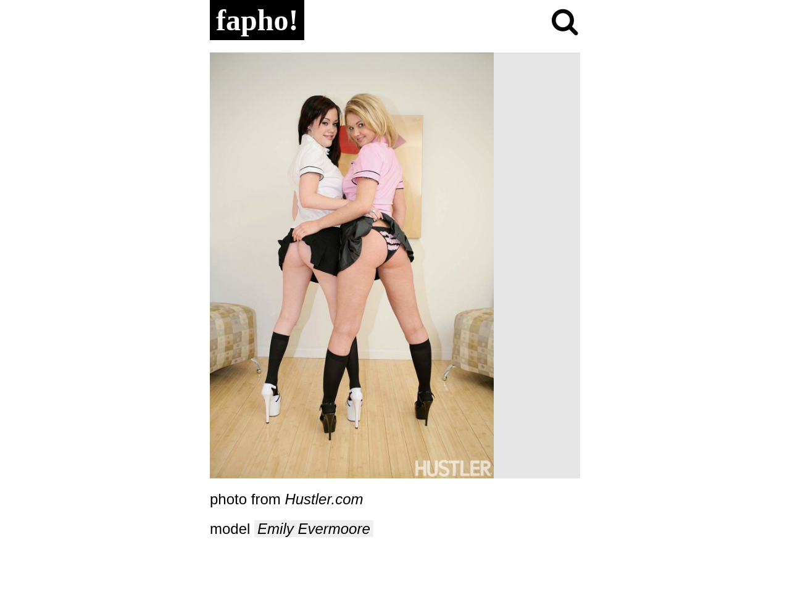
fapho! (257, 20)
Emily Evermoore (313, 528)
